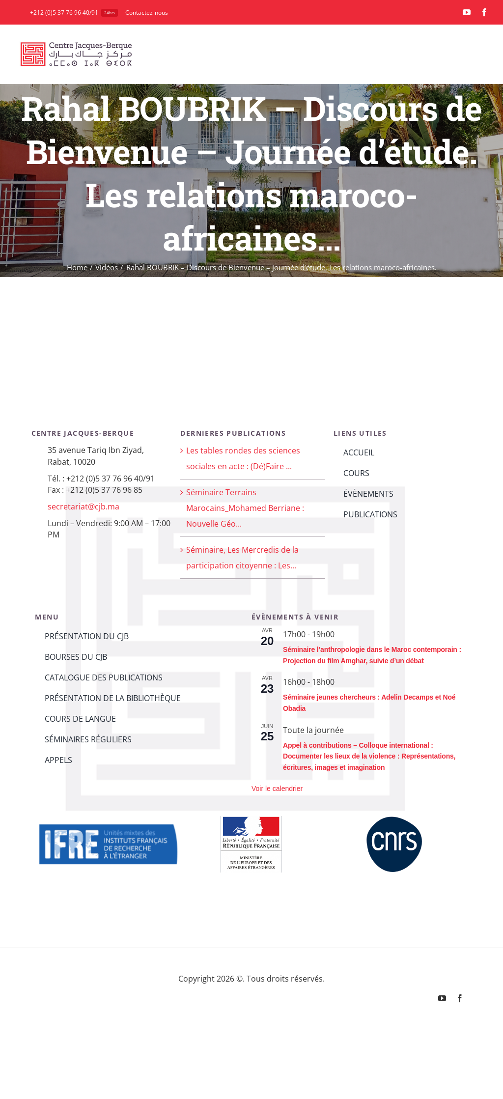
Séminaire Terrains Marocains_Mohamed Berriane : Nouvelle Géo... (245, 508)
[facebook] (484, 12)
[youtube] (467, 12)
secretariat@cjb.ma (83, 506)
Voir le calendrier (277, 788)
